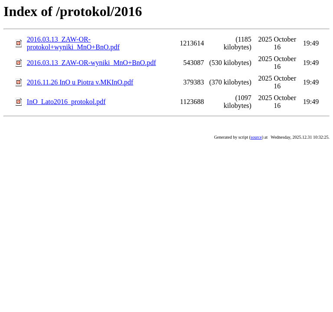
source (256, 137)
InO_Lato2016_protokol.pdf (66, 101)
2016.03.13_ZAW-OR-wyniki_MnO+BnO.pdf (91, 62)
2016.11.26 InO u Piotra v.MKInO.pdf (80, 82)
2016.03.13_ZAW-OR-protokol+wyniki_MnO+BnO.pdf (73, 43)
